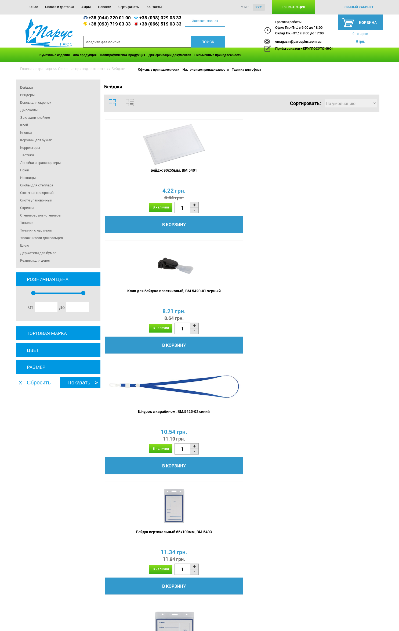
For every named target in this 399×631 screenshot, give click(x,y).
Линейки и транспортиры (40, 162)
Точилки (26, 222)
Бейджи (26, 87)
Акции (86, 7)
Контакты (154, 7)
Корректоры (30, 147)
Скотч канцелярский (36, 192)
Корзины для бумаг (36, 140)
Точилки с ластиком (36, 230)
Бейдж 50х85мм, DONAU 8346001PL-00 (275, 423)
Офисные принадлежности (158, 69)
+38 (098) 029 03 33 (160, 18)
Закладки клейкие (35, 117)
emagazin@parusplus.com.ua (298, 41)
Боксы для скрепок (35, 102)
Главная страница (36, 68)
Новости (104, 7)
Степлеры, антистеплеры (40, 215)
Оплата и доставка (59, 7)
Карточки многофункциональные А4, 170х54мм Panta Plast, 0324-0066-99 (343, 428)
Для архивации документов (169, 55)
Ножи (24, 170)
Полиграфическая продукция (122, 55)
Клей (24, 124)
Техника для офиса (246, 69)
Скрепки (27, 207)
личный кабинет (358, 7)
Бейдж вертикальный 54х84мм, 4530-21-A (206, 423)
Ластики (27, 155)
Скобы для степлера (36, 185)
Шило (24, 245)
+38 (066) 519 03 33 (160, 24)
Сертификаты (128, 7)
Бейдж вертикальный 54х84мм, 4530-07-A (343, 299)
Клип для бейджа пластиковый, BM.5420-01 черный (206, 175)
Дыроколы (29, 109)
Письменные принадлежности (217, 55)
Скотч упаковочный (36, 200)
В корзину (138, 226)
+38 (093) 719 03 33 (110, 24)
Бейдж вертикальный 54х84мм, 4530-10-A (138, 423)
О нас (34, 7)
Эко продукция (85, 55)
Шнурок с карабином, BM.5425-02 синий (275, 175)
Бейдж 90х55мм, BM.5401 (138, 172)
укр (245, 7)
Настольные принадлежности (206, 69)
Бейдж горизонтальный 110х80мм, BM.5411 (274, 299)
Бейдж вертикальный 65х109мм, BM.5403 (343, 175)
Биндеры (27, 94)
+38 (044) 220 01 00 (110, 18)
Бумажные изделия (54, 55)
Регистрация (293, 7)
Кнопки (26, 132)
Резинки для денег (35, 260)
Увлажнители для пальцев (41, 237)
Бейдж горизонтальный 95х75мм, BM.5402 (138, 299)
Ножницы (28, 177)
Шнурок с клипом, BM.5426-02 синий (206, 299)
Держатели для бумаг (38, 252)
